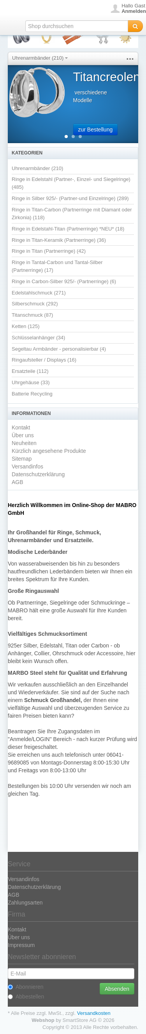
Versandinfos (27, 466)
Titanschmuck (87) (32, 315)
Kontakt (21, 427)
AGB (17, 482)
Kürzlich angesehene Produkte (49, 451)
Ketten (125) (26, 326)
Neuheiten (24, 443)
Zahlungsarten (25, 902)
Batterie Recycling (32, 394)
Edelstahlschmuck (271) (39, 293)
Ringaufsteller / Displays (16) (44, 360)
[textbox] (76, 26)
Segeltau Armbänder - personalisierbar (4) (59, 349)
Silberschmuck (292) (35, 304)
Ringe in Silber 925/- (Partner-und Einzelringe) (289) (70, 198)
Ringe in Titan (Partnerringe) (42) (49, 251)
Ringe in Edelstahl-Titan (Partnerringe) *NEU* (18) (68, 229)
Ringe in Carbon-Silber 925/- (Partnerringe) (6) (64, 281)
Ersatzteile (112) (30, 371)
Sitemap (22, 459)
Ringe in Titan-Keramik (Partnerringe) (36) (59, 240)
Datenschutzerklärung (38, 474)
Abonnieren (26, 987)
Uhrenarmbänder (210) (40, 58)
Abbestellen (26, 996)
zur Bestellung (95, 129)
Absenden (117, 989)
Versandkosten (94, 1013)
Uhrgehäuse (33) (31, 382)
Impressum (21, 945)
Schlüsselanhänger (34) (38, 338)
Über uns (23, 435)
